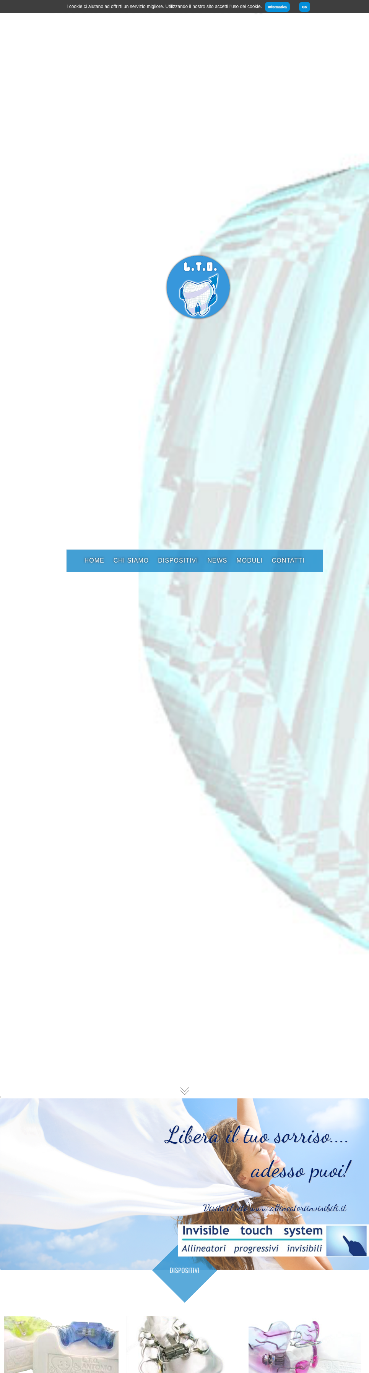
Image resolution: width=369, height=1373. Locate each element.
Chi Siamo (131, 560)
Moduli (249, 560)
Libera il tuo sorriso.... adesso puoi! (258, 1167)
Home (94, 560)
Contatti (288, 560)
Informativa (277, 7)
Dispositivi (178, 560)
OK (304, 7)
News (217, 560)
